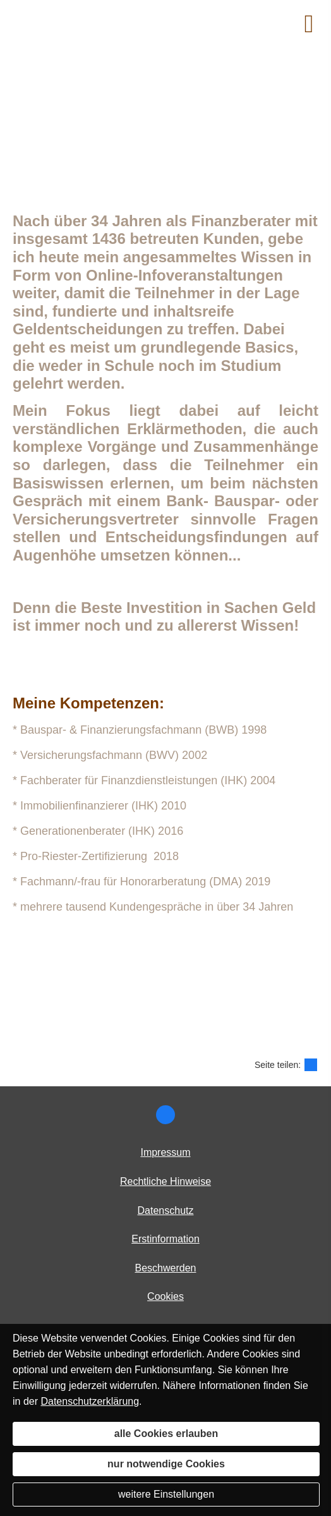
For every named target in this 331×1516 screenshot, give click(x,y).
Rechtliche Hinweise (165, 1181)
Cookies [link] (165, 1296)
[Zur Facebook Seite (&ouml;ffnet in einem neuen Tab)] (165, 1114)
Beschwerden (165, 1268)
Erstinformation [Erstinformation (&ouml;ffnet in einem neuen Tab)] (165, 1239)
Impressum (165, 1152)
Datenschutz (166, 1210)
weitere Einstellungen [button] (166, 1494)
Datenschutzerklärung (89, 1401)
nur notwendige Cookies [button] (166, 1463)
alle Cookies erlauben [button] (166, 1433)
